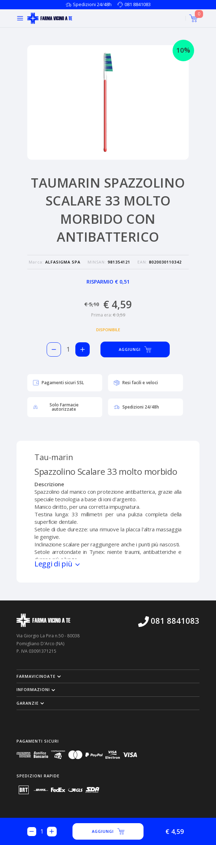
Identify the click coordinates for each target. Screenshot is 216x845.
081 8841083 (138, 4)
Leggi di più (57, 564)
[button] (108, 676)
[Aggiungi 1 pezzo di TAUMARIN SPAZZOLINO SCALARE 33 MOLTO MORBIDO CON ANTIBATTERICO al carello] (82, 349)
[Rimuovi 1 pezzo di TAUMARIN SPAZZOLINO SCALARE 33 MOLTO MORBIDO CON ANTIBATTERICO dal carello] (54, 349)
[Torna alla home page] (49, 18)
